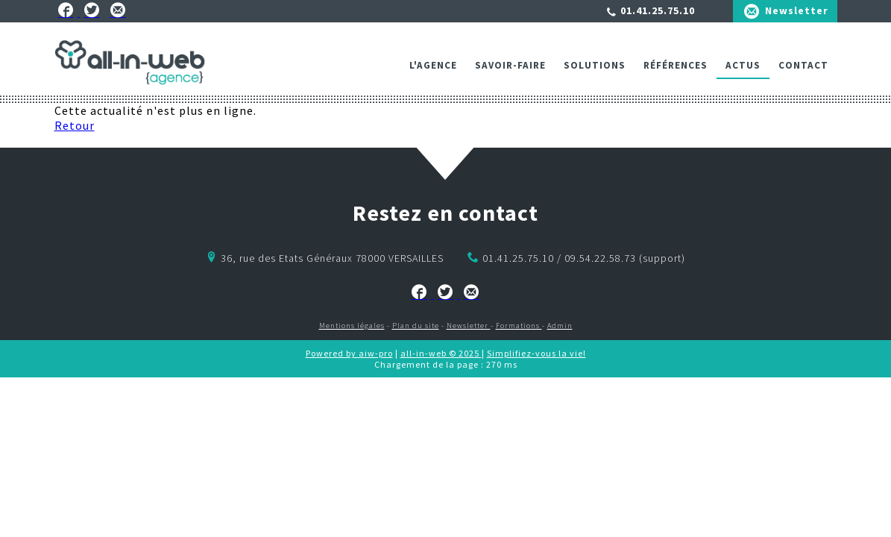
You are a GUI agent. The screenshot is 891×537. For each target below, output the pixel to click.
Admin (560, 325)
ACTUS (743, 65)
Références (675, 65)
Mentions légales (352, 325)
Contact (803, 65)
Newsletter (796, 10)
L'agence (433, 65)
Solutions (595, 65)
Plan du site (415, 325)
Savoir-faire (510, 65)
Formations (519, 325)
